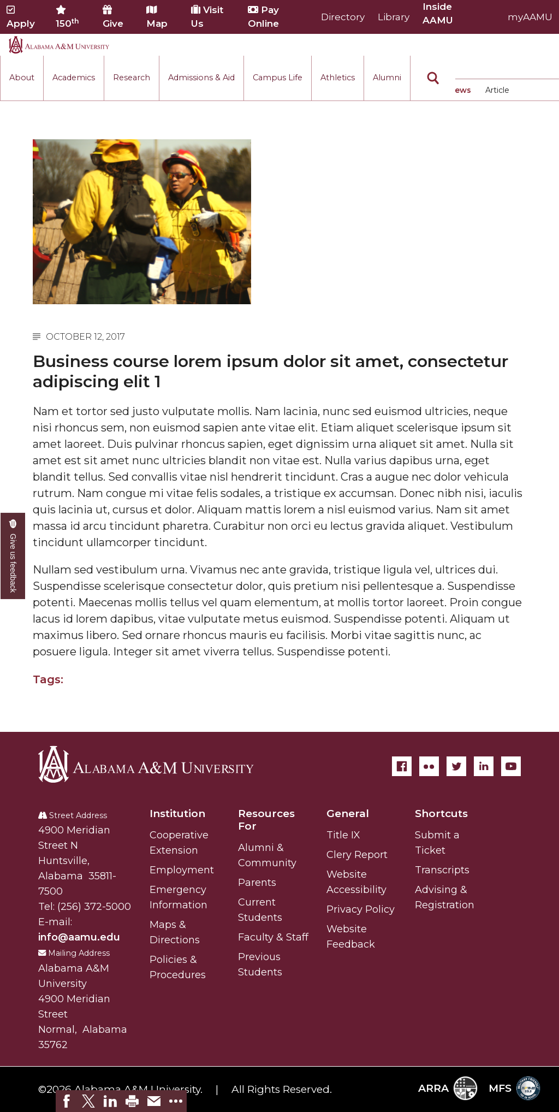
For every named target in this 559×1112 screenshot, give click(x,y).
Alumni (387, 77)
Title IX (343, 835)
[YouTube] (511, 766)
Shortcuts (441, 813)
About (21, 77)
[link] (67, 1101)
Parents (257, 883)
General (347, 813)
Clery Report (357, 855)
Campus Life (277, 77)
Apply (21, 17)
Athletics (337, 77)
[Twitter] (456, 766)
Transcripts (442, 870)
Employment (182, 870)
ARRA (448, 1088)
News (460, 90)
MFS (514, 1088)
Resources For (266, 819)
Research (131, 77)
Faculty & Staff (273, 937)
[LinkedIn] (483, 766)
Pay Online (263, 16)
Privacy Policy (360, 909)
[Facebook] (402, 766)
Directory (343, 16)
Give (113, 17)
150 (67, 17)
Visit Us (207, 16)
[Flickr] (429, 766)
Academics (73, 77)
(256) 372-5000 (94, 907)
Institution (177, 813)
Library (393, 16)
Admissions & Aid (201, 77)
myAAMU (530, 16)
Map (157, 17)
